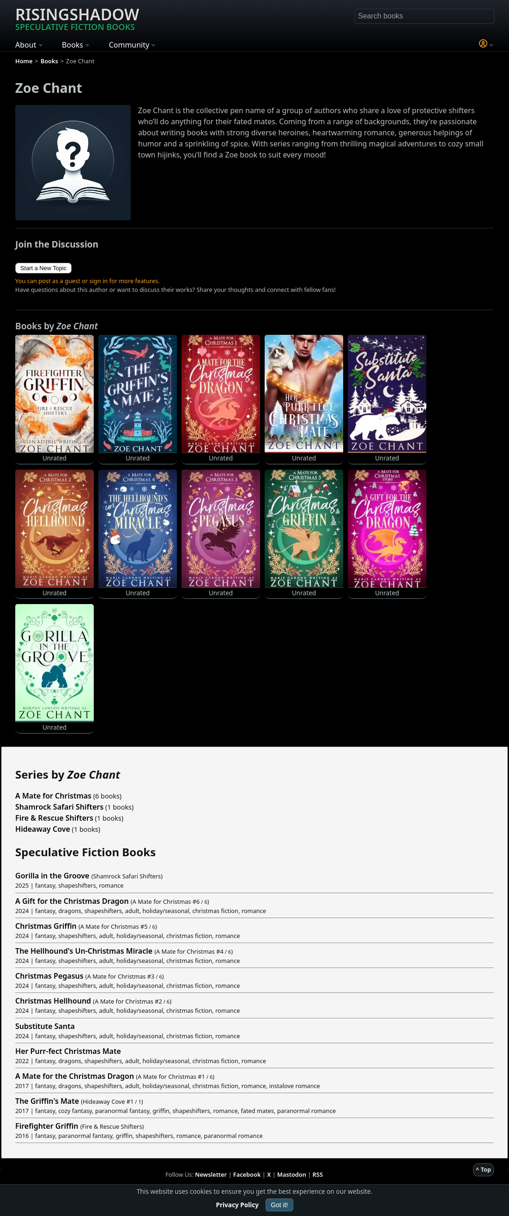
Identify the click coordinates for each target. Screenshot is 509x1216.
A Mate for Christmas (53, 796)
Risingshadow (77, 18)
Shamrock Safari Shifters (59, 807)
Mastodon (291, 1174)
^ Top (483, 1169)
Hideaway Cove (42, 829)
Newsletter (211, 1174)
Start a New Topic (43, 268)
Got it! (279, 1205)
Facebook (247, 1174)
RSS (318, 1174)
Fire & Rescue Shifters (54, 818)
